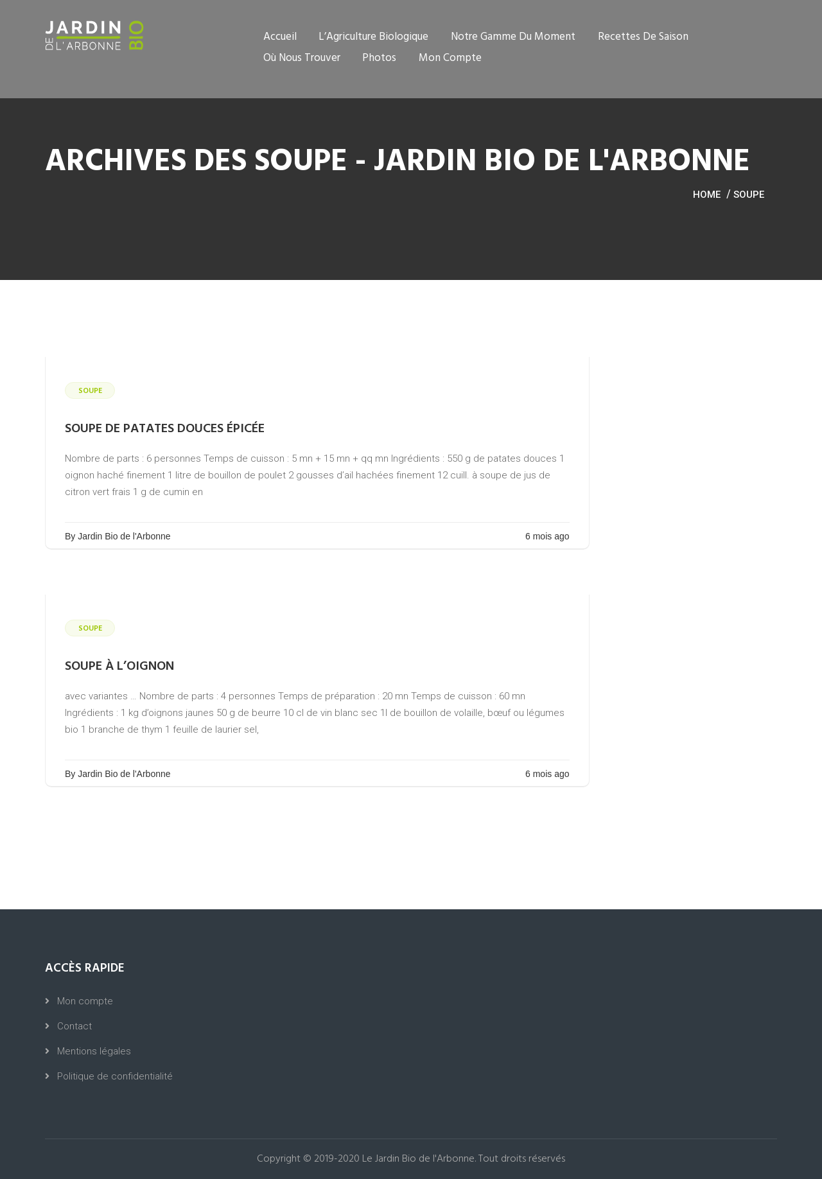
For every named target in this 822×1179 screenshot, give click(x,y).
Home (707, 194)
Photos (379, 58)
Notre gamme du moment (513, 37)
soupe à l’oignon (119, 666)
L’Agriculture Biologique (373, 37)
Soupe (748, 194)
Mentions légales (94, 1051)
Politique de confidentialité (115, 1076)
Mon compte (450, 58)
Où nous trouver (301, 58)
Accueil (280, 37)
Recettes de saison (643, 37)
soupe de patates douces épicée (165, 429)
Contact (74, 1026)
